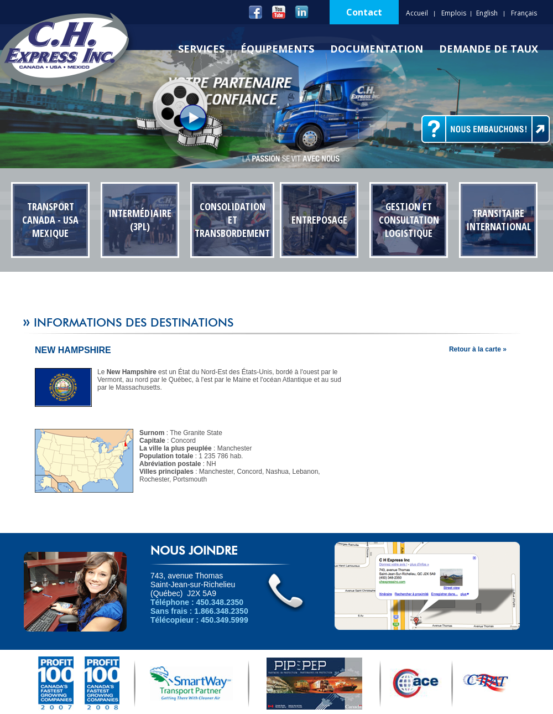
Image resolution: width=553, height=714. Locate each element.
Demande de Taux (488, 48)
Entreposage (319, 219)
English (487, 13)
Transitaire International (498, 219)
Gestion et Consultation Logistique (409, 220)
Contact (364, 12)
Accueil (417, 13)
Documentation (376, 48)
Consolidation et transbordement (232, 220)
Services (201, 48)
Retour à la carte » (478, 349)
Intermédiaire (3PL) (139, 219)
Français (524, 13)
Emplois (453, 13)
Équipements (277, 48)
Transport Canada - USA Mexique (50, 220)
